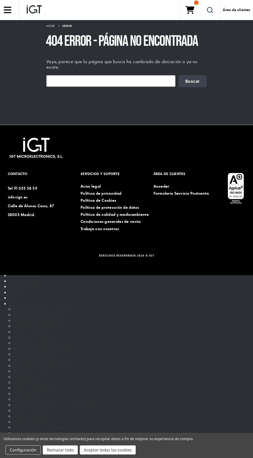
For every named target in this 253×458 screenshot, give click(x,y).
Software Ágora (25, 275)
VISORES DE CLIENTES (34, 388)
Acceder (161, 186)
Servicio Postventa (27, 286)
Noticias (17, 292)
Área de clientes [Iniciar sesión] (236, 10)
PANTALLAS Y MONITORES (38, 343)
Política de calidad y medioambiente (115, 214)
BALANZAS (23, 377)
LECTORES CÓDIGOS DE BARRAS (45, 349)
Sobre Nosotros (24, 298)
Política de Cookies (98, 200)
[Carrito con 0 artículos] (190, 10)
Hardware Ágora (26, 281)
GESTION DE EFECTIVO (36, 354)
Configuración (23, 450)
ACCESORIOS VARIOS (34, 399)
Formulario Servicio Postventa (181, 193)
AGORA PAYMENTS (31, 422)
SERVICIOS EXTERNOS (35, 410)
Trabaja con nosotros (100, 228)
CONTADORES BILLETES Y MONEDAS (49, 365)
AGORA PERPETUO (31, 416)
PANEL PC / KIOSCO (33, 337)
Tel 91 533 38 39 (22, 188)
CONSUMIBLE (27, 382)
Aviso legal (91, 186)
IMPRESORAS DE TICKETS (37, 320)
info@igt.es (18, 196)
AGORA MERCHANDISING (39, 427)
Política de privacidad (101, 193)
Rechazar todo (60, 450)
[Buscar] (210, 10)
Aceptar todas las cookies (108, 450)
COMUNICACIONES (33, 371)
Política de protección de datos (110, 207)
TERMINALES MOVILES (34, 332)
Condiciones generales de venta (110, 221)
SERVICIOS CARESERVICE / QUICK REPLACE (56, 405)
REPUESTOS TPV (28, 394)
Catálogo (18, 304)
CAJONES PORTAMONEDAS (40, 326)
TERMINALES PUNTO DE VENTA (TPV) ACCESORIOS (63, 315)
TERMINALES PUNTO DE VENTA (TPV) (49, 309)
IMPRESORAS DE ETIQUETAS (40, 360)
